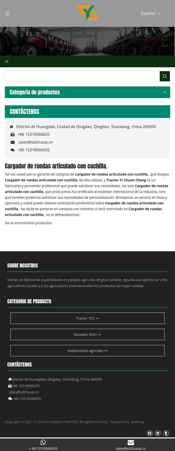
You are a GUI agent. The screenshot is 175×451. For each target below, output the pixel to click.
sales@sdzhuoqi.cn (35, 142)
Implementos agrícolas (87, 350)
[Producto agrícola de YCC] (87, 41)
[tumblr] (166, 433)
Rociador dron (87, 334)
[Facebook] (150, 433)
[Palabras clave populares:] (165, 76)
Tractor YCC (87, 318)
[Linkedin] (158, 433)
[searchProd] (82, 76)
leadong (137, 422)
